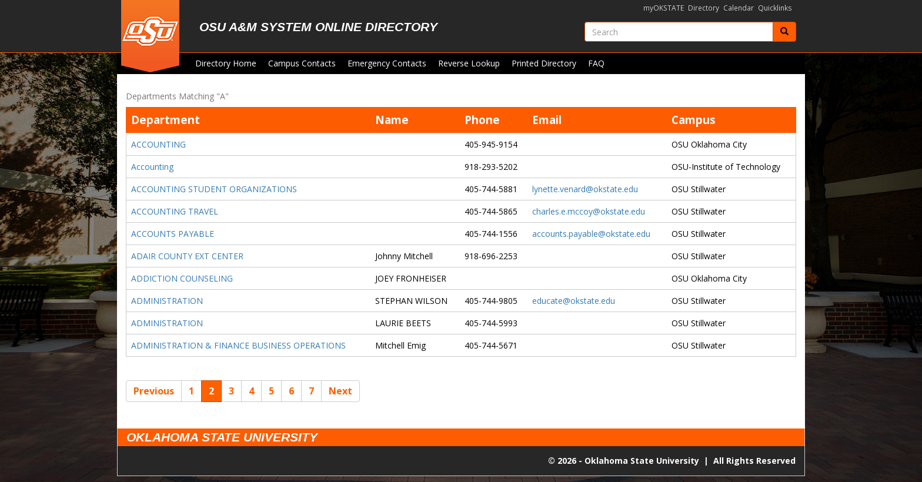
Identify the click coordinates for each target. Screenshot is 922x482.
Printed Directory (544, 63)
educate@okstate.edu (573, 300)
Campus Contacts (302, 63)
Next (340, 390)
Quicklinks (775, 8)
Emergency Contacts (387, 63)
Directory (703, 8)
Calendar (738, 8)
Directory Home (225, 63)
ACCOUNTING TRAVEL (174, 211)
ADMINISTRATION (167, 300)
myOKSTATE (663, 8)
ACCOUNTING (158, 144)
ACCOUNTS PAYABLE (172, 233)
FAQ (596, 63)
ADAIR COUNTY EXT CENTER (187, 256)
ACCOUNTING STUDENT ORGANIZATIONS (214, 189)
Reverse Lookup (469, 63)
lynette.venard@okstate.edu (585, 189)
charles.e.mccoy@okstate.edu (588, 211)
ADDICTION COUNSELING (182, 278)
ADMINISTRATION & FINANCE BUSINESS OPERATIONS (238, 345)
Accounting (152, 166)
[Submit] (784, 32)
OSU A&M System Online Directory (318, 27)
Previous (153, 390)
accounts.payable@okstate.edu (591, 233)
